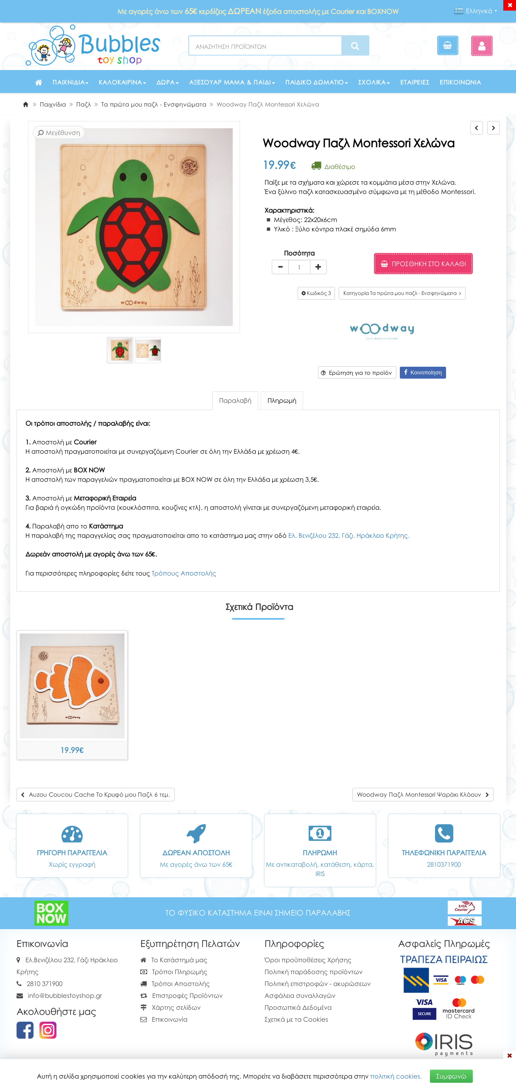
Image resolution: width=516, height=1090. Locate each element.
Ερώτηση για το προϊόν (356, 372)
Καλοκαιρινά (122, 82)
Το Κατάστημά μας (173, 960)
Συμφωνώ (451, 1076)
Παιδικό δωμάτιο (317, 82)
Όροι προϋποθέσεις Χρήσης (308, 960)
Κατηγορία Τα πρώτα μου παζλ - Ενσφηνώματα (402, 293)
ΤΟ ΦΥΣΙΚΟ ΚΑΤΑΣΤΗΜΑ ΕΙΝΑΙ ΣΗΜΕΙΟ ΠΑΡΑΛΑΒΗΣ (258, 912)
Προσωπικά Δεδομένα (298, 1007)
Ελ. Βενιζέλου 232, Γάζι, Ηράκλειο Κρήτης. (349, 535)
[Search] (355, 46)
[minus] (280, 267)
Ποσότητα (299, 253)
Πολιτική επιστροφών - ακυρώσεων (318, 983)
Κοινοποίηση (423, 372)
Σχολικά (374, 82)
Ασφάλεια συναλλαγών (300, 995)
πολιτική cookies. (396, 1076)
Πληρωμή (282, 400)
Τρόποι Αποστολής (175, 983)
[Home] (25, 104)
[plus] (318, 267)
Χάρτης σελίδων (170, 1007)
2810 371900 (44, 983)
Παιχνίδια (71, 82)
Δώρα (167, 82)
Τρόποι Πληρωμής (173, 971)
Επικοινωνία (460, 82)
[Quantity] (299, 267)
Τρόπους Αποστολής (184, 573)
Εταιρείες (415, 82)
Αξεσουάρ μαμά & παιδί (232, 82)
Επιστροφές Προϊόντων (181, 995)
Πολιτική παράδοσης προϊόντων (314, 971)
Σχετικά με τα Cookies (296, 1019)
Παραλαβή (235, 400)
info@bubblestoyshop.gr (65, 995)
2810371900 (444, 864)
